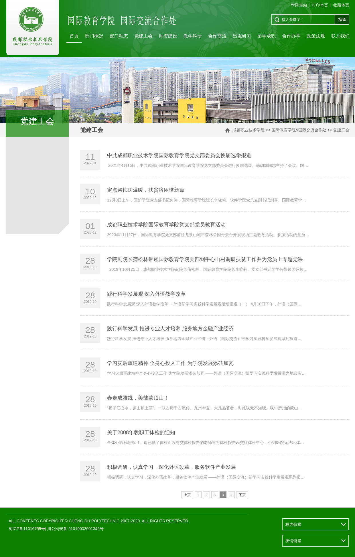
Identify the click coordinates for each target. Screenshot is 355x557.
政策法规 (316, 35)
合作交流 (217, 35)
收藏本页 (341, 5)
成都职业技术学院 (248, 130)
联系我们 (340, 35)
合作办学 (291, 35)
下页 (242, 495)
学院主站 (299, 5)
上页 (187, 495)
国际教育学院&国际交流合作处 (299, 130)
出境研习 (242, 35)
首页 (74, 35)
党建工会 (143, 35)
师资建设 (168, 35)
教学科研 (193, 35)
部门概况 (94, 35)
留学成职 (266, 35)
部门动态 (119, 35)
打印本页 (320, 5)
